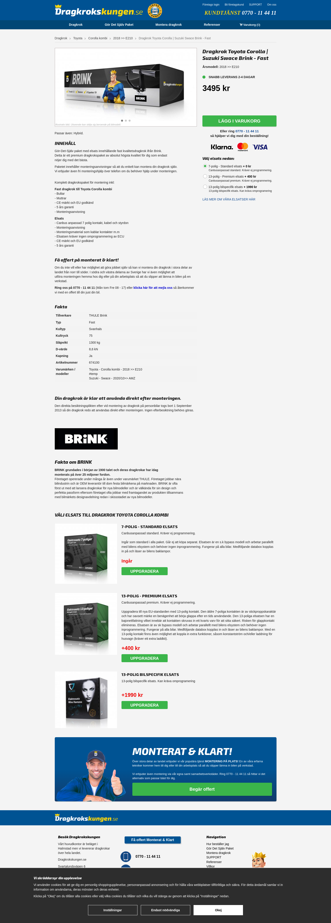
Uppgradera (144, 571)
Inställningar (113, 910)
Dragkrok (75, 24)
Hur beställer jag (217, 844)
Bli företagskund (234, 4)
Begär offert (202, 789)
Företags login (211, 4)
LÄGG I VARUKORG (239, 121)
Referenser (212, 24)
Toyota (77, 38)
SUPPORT (255, 4)
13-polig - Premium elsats (232, 176)
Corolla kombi (97, 38)
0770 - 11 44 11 (259, 13)
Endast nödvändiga (165, 910)
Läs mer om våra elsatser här (228, 199)
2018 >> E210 (123, 38)
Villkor (210, 866)
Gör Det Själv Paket (119, 24)
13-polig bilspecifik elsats (232, 187)
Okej (218, 910)
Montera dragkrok (169, 24)
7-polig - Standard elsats (229, 166)
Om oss (271, 4)
